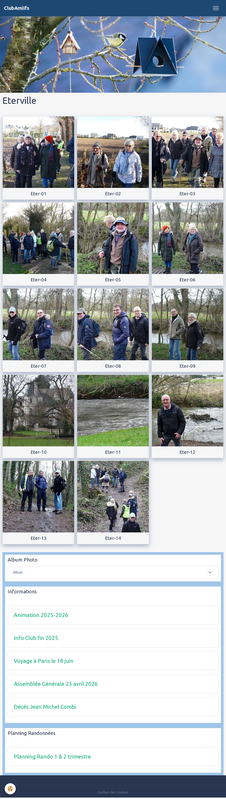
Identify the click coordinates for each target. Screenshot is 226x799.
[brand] (16, 8)
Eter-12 (187, 452)
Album (18, 572)
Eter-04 (39, 279)
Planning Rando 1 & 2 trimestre (52, 756)
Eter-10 (39, 452)
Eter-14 (113, 538)
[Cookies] (10, 788)
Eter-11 (113, 452)
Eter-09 (187, 366)
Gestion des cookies (113, 792)
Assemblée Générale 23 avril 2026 (56, 684)
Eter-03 (187, 193)
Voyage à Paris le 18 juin (43, 661)
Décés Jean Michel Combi (45, 707)
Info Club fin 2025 (36, 638)
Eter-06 (187, 279)
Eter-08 (113, 366)
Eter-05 (113, 279)
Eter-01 (39, 193)
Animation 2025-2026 (41, 615)
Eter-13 (39, 538)
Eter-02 (113, 193)
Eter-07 (39, 366)
